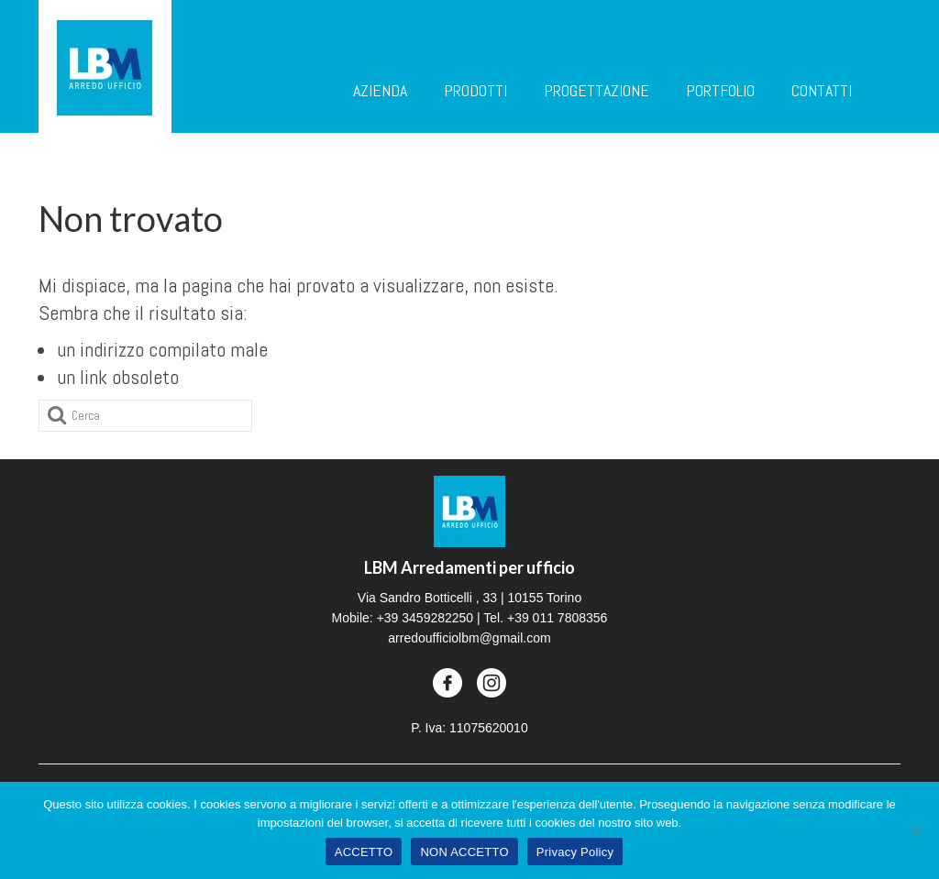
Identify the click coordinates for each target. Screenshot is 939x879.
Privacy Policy (574, 852)
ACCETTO (364, 852)
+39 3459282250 (425, 617)
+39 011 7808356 (557, 617)
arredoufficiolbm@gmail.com (469, 638)
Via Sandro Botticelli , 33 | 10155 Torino (469, 597)
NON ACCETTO (464, 852)
